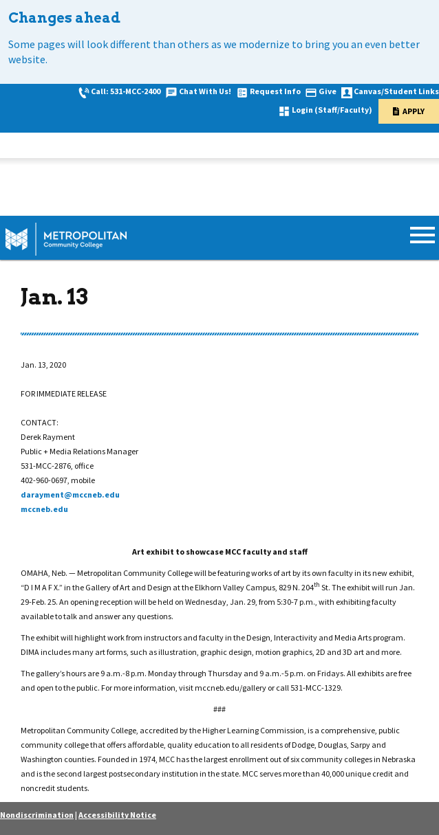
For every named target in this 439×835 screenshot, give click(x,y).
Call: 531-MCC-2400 (125, 91)
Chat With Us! (205, 91)
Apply (414, 111)
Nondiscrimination (37, 815)
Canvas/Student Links (396, 91)
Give (327, 91)
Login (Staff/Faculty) (332, 109)
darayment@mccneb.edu (70, 494)
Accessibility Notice (117, 815)
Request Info (275, 91)
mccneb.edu (44, 509)
